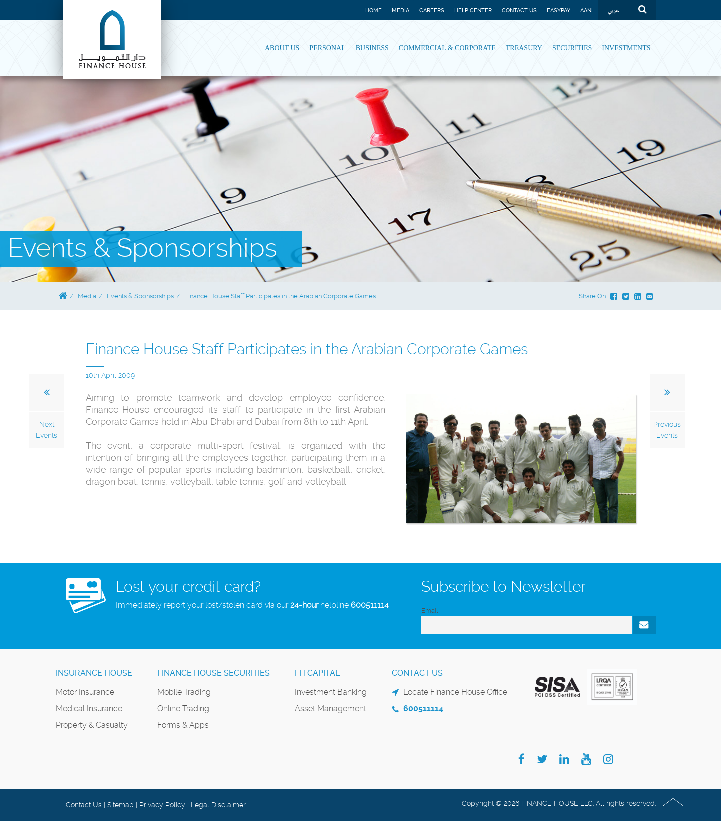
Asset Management (330, 708)
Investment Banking (331, 692)
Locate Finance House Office (455, 692)
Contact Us (519, 10)
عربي (613, 11)
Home (373, 10)
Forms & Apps (183, 725)
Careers (431, 10)
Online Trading (183, 708)
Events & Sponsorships (140, 296)
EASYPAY (558, 10)
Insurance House (94, 673)
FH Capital (317, 673)
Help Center (473, 10)
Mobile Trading (184, 692)
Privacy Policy (162, 805)
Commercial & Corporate (447, 48)
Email (429, 610)
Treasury (524, 48)
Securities (572, 48)
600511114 (370, 605)
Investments (626, 48)
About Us (282, 48)
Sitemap (120, 805)
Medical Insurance (89, 708)
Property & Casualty (92, 725)
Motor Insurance (85, 692)
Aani (586, 10)
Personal (327, 48)
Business (372, 48)
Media (400, 10)
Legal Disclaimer (218, 805)
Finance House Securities (213, 673)
